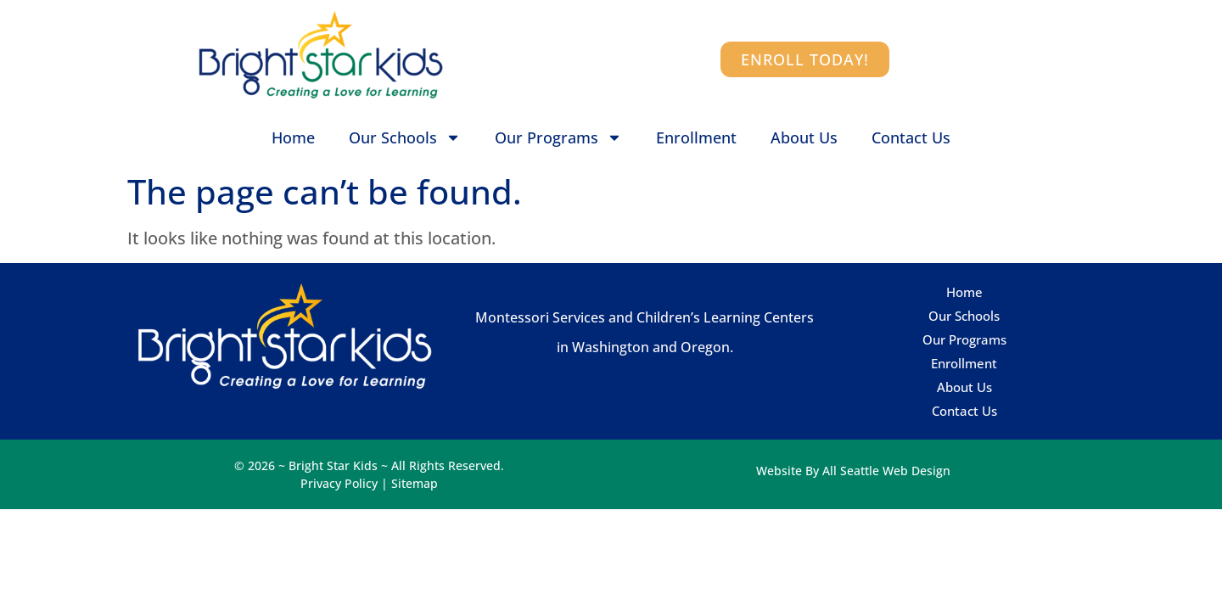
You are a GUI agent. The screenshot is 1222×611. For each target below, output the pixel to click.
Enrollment (696, 137)
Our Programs (558, 137)
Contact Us (911, 137)
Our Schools (405, 137)
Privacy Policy (339, 483)
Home (293, 137)
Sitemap (414, 483)
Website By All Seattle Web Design (853, 470)
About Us (804, 137)
